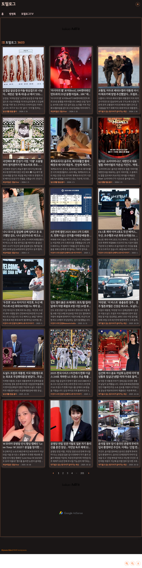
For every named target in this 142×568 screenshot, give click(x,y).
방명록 (12, 13)
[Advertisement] (71, 513)
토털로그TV (27, 13)
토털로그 (8, 4)
